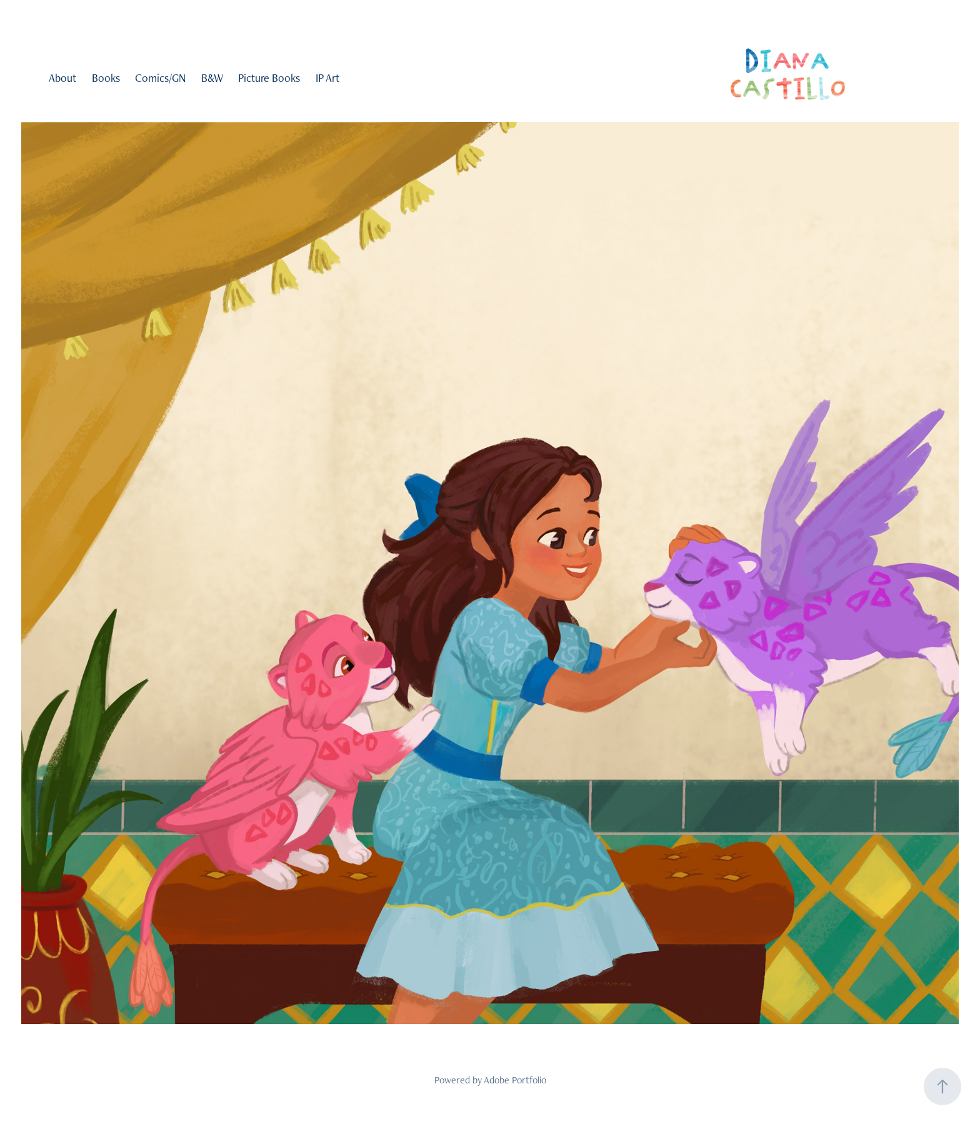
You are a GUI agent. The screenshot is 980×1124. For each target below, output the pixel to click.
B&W (212, 78)
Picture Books (269, 78)
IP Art (327, 78)
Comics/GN (160, 78)
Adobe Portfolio (515, 1080)
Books (106, 78)
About (62, 78)
